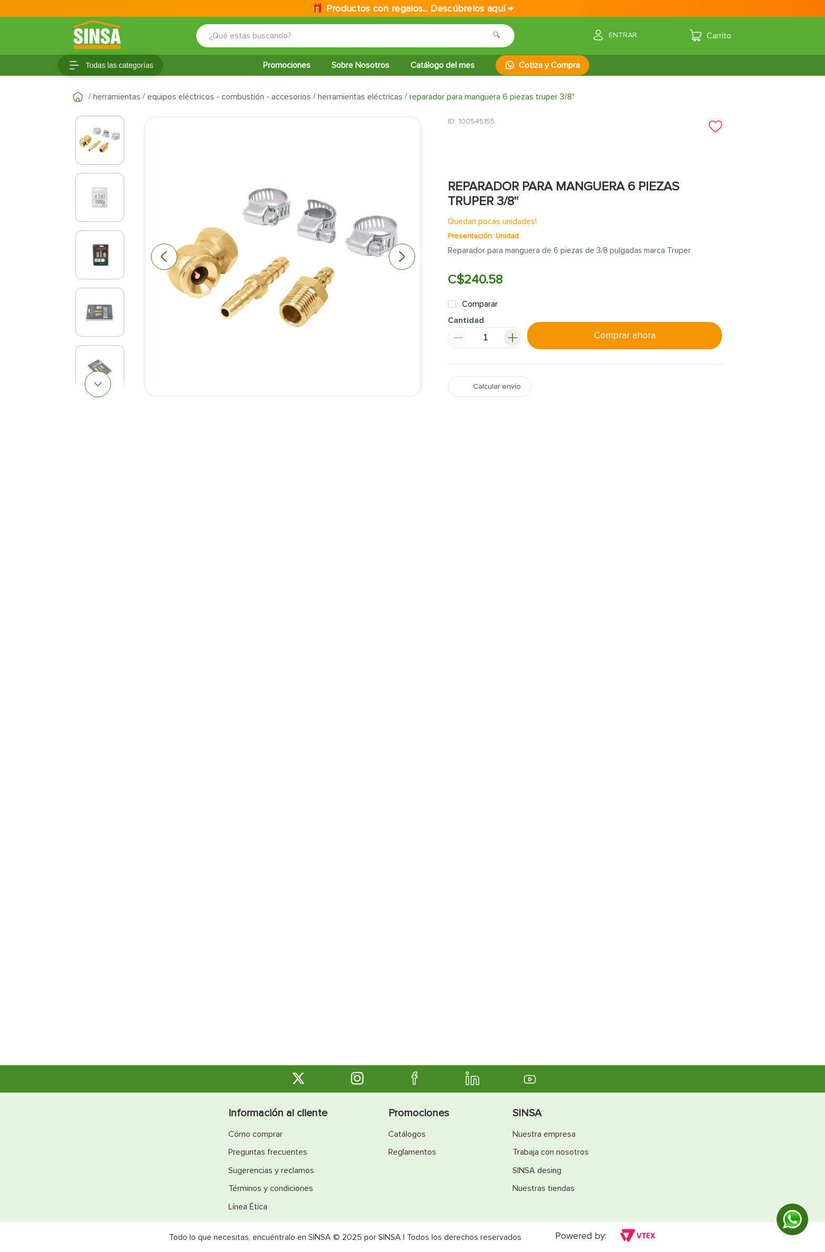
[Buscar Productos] (500, 35)
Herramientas (116, 97)
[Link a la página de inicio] (78, 96)
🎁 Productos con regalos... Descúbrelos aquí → (412, 8)
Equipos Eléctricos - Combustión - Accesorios (229, 97)
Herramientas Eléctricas (360, 97)
